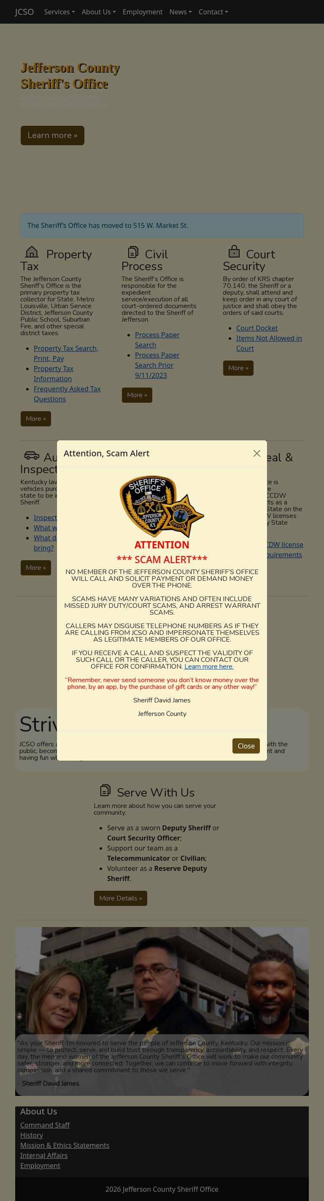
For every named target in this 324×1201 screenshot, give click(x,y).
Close (246, 746)
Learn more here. (209, 666)
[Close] (257, 453)
